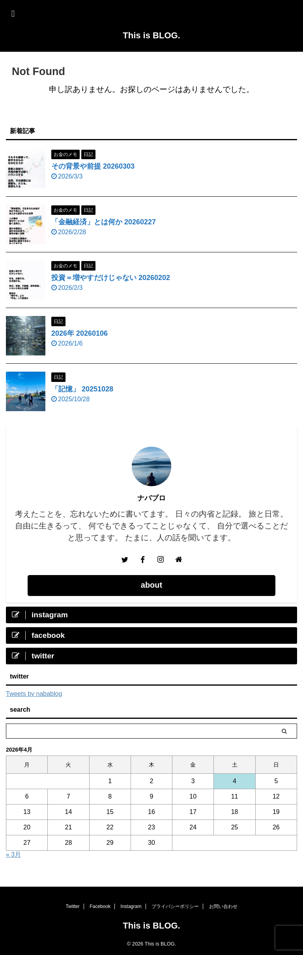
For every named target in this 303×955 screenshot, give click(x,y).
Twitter (72, 906)
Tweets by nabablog (34, 693)
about (151, 585)
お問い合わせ (223, 906)
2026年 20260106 (79, 333)
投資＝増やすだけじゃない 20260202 (110, 278)
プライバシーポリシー (175, 906)
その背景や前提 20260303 (93, 166)
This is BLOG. (151, 35)
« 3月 (13, 854)
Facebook (100, 906)
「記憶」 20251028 (82, 389)
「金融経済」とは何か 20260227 (103, 222)
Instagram (130, 906)
